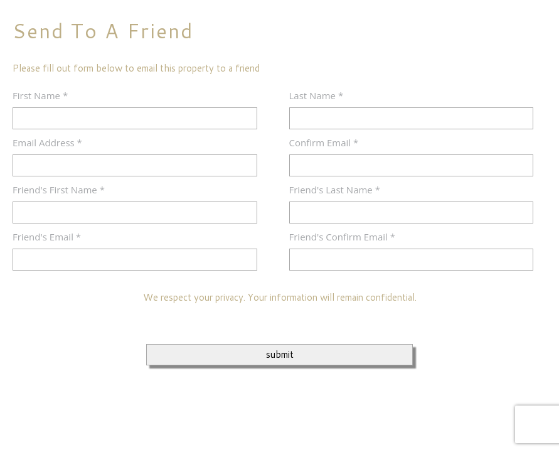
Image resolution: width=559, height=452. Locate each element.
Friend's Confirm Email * (342, 236)
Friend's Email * (47, 236)
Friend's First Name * (59, 189)
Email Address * (47, 142)
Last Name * (316, 95)
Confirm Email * (324, 142)
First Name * (40, 95)
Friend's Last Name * (334, 189)
